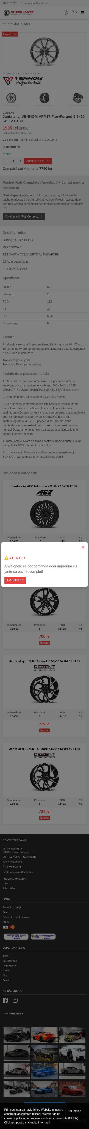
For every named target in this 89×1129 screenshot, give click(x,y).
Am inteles (15, 580)
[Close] (83, 547)
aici (13, 1122)
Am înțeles (74, 1110)
